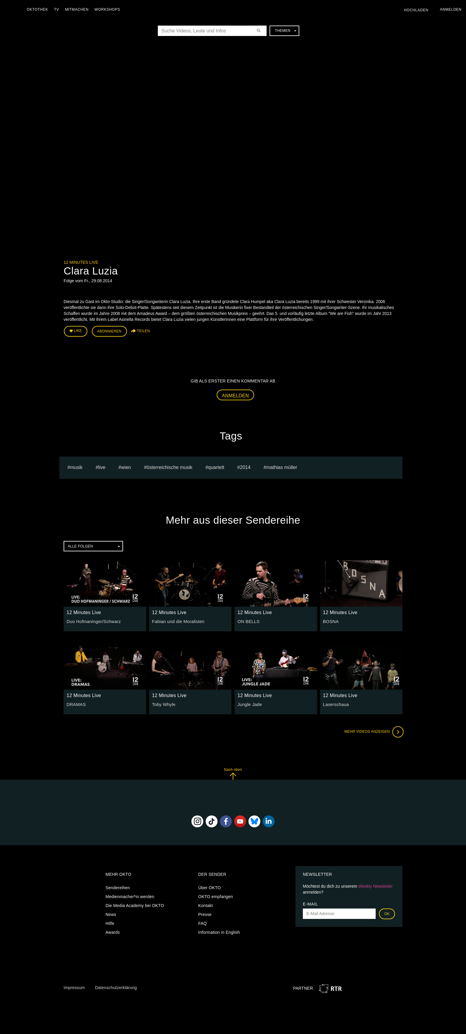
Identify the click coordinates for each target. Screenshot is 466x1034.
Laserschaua (335, 703)
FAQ (202, 922)
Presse (205, 913)
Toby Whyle (163, 703)
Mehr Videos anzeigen (372, 731)
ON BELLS (247, 620)
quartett (216, 466)
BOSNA (330, 620)
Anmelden (235, 394)
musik (76, 466)
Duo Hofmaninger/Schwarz (92, 620)
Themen (285, 31)
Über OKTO (209, 886)
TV (58, 9)
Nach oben (233, 773)
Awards (113, 931)
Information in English (219, 931)
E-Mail (310, 903)
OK (387, 913)
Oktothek (39, 9)
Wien (126, 466)
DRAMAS (76, 703)
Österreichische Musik (169, 466)
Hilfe (110, 922)
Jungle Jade (249, 703)
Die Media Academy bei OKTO (135, 904)
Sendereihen (118, 886)
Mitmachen (78, 9)
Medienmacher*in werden (130, 895)
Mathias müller (281, 466)
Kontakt (205, 904)
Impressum (74, 986)
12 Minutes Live (81, 262)
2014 (245, 466)
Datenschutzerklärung (116, 986)
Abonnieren (109, 331)
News (111, 913)
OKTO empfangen (215, 895)
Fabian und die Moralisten (177, 620)
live (102, 466)
